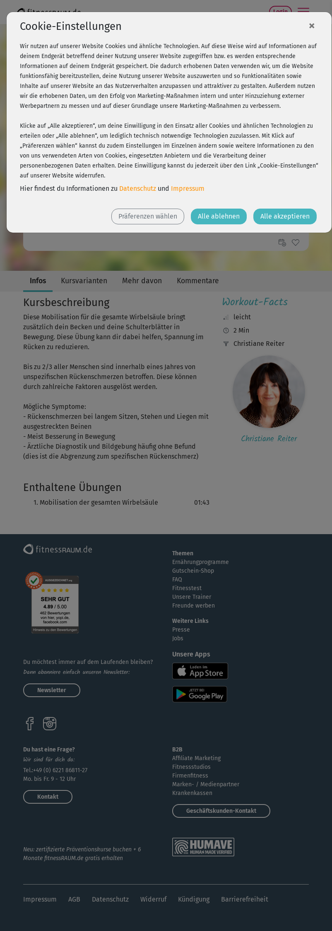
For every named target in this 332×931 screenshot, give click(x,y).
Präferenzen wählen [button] (147, 216)
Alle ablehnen (219, 216)
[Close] (311, 25)
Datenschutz (137, 188)
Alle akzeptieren (285, 216)
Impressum (187, 188)
